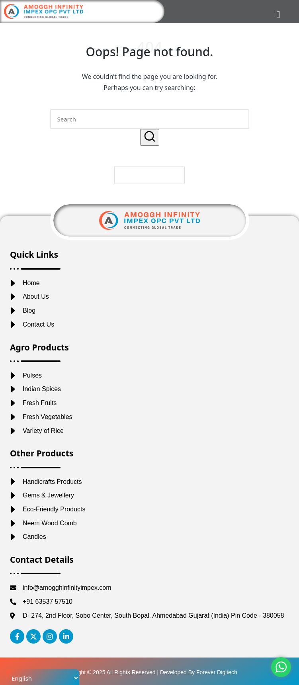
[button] (149, 137)
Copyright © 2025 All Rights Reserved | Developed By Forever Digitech (149, 672)
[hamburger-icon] (278, 14)
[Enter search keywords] (149, 119)
